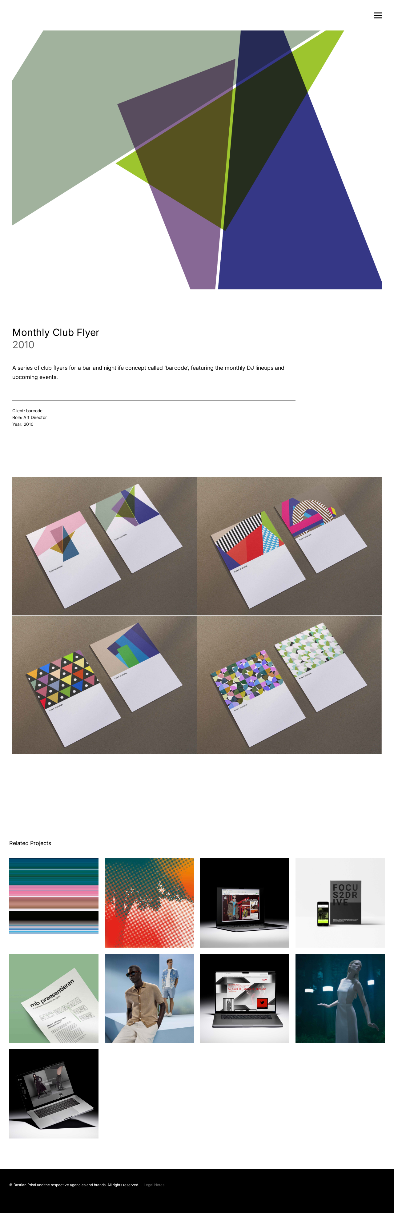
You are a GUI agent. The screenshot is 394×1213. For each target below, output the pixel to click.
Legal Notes (154, 1185)
